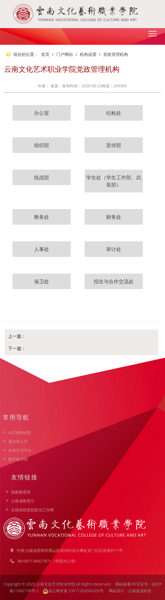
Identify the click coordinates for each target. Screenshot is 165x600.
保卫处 (41, 281)
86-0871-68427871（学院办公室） (47, 561)
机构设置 (88, 54)
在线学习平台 (20, 450)
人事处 (41, 249)
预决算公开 (18, 441)
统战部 (41, 177)
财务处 (113, 217)
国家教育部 (21, 492)
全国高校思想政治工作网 (32, 509)
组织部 (41, 145)
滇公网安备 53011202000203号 (76, 590)
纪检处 (113, 113)
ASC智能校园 (19, 432)
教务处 (41, 217)
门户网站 (64, 54)
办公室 (41, 113)
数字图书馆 (18, 459)
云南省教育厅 (22, 501)
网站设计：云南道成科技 (130, 590)
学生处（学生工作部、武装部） (113, 181)
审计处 (113, 249)
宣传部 (113, 145)
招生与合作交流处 (114, 281)
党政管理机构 (115, 54)
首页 (45, 54)
